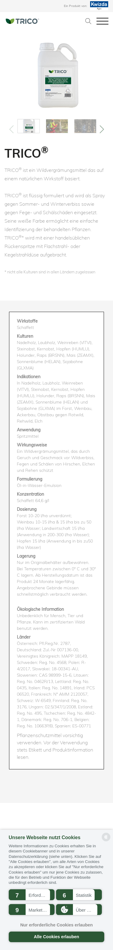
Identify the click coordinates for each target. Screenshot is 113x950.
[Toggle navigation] (102, 20)
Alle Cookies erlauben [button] (56, 936)
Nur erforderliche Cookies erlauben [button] (56, 925)
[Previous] (11, 129)
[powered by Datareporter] (106, 840)
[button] (32, 894)
